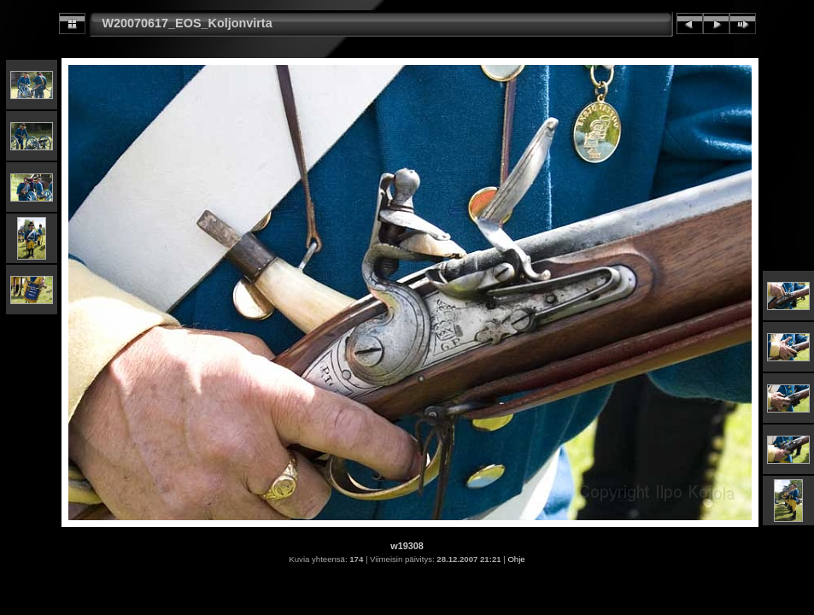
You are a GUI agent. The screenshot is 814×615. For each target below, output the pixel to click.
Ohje (515, 559)
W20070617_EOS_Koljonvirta (187, 23)
